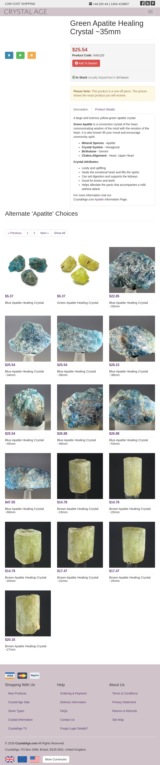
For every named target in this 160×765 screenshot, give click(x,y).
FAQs (64, 711)
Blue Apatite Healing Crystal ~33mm (128, 304)
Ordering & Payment (73, 693)
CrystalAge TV (17, 728)
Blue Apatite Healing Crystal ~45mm (24, 441)
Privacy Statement (124, 702)
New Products (17, 693)
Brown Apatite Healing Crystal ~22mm (77, 579)
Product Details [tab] (105, 109)
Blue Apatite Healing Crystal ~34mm (24, 373)
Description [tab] (81, 109)
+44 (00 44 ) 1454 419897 (109, 4)
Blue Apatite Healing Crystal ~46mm (76, 441)
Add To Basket (86, 63)
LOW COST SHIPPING (20, 3)
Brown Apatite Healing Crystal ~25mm (129, 579)
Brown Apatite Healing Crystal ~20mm (129, 510)
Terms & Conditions (125, 693)
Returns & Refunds (124, 711)
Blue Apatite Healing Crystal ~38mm (128, 373)
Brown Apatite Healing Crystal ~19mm (77, 510)
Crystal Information (20, 719)
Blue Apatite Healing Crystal (24, 302)
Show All (59, 233)
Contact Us (67, 719)
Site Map (118, 719)
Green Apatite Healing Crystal (77, 302)
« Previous (14, 233)
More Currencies (56, 759)
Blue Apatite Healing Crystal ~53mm (128, 441)
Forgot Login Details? (74, 728)
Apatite (99, 199)
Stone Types (16, 711)
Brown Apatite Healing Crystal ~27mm (25, 647)
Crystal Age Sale (19, 702)
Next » (44, 233)
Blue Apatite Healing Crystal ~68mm (24, 510)
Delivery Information (73, 702)
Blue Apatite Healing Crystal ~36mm (76, 373)
